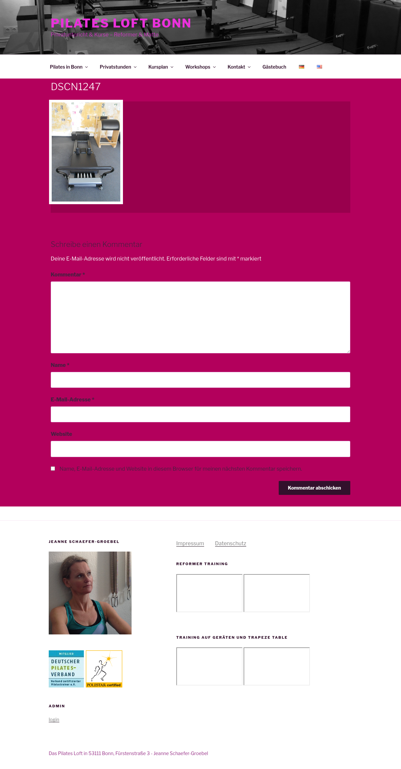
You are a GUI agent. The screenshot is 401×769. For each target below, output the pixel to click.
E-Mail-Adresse (72, 399)
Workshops (201, 67)
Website (61, 434)
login (54, 719)
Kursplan (161, 67)
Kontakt (240, 67)
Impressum (190, 543)
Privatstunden (119, 67)
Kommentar (68, 274)
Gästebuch (274, 67)
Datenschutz (230, 543)
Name (60, 365)
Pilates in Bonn (69, 67)
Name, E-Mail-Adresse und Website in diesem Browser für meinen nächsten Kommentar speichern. (180, 469)
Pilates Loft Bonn (121, 23)
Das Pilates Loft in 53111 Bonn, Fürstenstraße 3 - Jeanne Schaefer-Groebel (128, 753)
